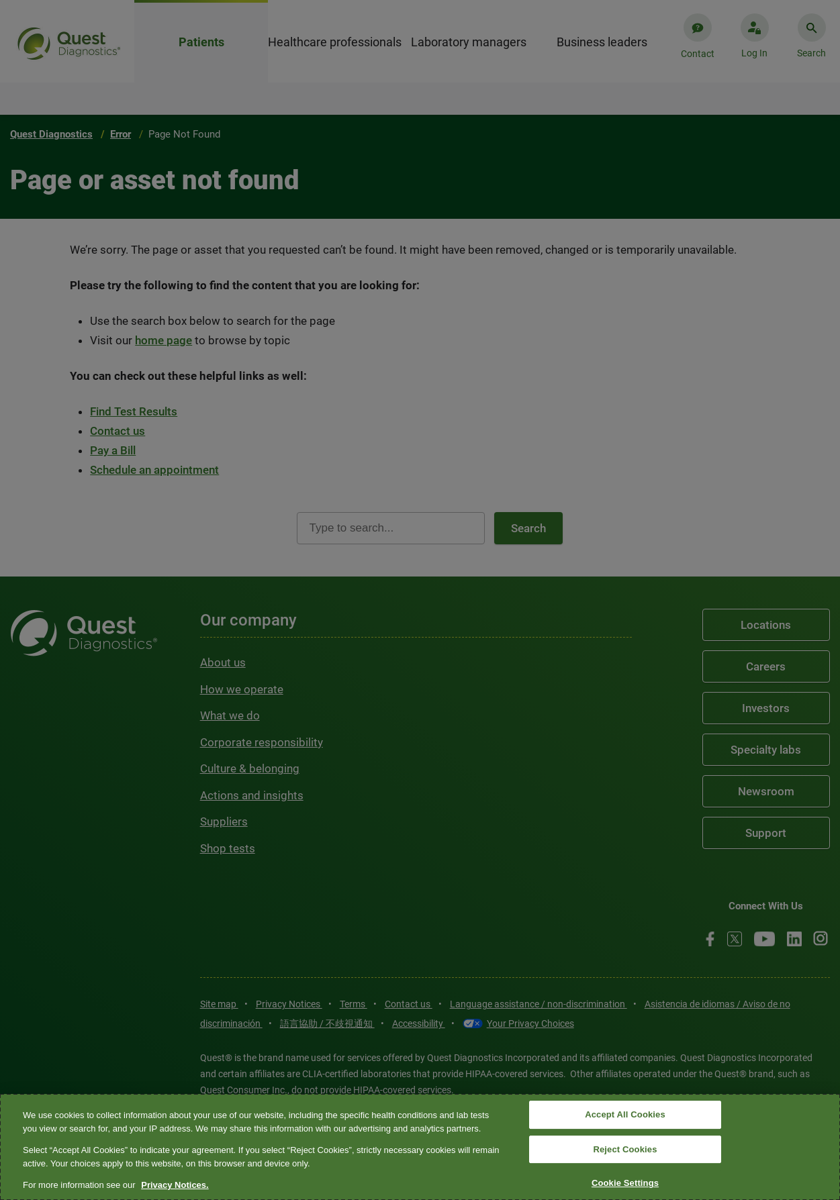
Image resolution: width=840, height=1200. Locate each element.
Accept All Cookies (625, 1114)
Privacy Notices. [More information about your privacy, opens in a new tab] (174, 1185)
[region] (420, 1147)
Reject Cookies (625, 1149)
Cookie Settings (625, 1184)
